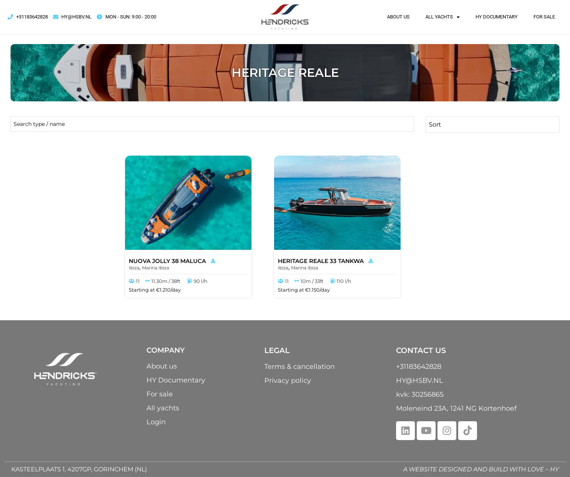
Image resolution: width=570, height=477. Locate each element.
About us (398, 17)
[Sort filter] (492, 124)
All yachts (442, 17)
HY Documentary (497, 17)
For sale (544, 17)
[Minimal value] (59, 285)
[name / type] (212, 124)
